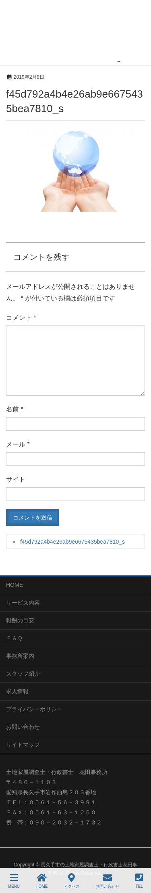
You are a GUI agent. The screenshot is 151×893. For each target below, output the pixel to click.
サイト (15, 479)
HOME (14, 585)
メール (18, 444)
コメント (21, 317)
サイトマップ (23, 744)
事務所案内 (20, 656)
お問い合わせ (23, 727)
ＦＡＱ (14, 638)
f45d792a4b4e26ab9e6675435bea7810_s (72, 541)
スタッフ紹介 (23, 673)
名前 (14, 409)
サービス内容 (23, 602)
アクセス (72, 881)
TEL (139, 881)
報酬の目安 (20, 620)
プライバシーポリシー (34, 709)
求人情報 (17, 691)
